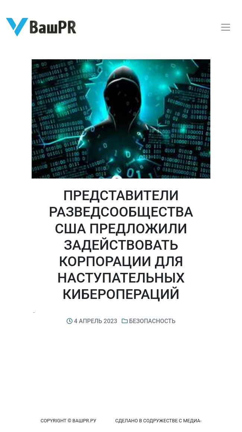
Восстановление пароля (74, 6)
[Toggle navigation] (225, 27)
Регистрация (20, 6)
